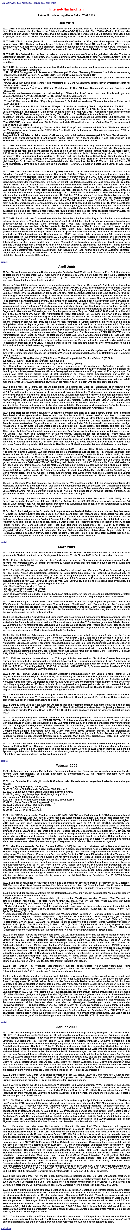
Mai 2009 (6, 3)
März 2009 (27, 3)
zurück (4, 262)
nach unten (51, 3)
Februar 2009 (39, 3)
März (62, 547)
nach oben (6, 1228)
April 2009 (16, 3)
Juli (62, 23)
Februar (62, 766)
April (62, 267)
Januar (62, 1027)
